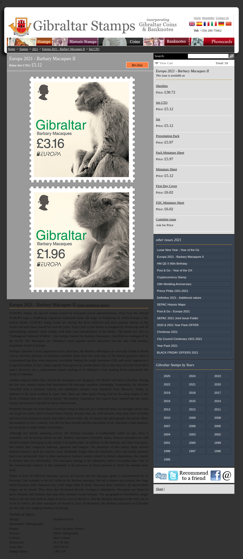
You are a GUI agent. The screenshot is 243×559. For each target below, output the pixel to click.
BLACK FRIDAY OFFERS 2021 (177, 352)
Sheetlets (162, 86)
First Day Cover (166, 186)
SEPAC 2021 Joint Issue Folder (177, 318)
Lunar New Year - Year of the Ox (178, 249)
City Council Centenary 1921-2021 (179, 338)
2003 (192, 434)
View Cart (166, 63)
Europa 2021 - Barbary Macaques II (63, 49)
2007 (167, 426)
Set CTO (94, 49)
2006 (192, 426)
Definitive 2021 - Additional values (179, 297)
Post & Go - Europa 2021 (173, 311)
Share (160, 489)
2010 (167, 417)
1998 (167, 451)
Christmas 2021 (167, 331)
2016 (167, 401)
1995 (167, 459)
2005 (217, 426)
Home (11, 49)
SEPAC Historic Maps (171, 304)
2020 (217, 384)
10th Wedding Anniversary (174, 284)
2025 (167, 376)
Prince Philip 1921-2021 (172, 290)
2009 (192, 417)
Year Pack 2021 (167, 345)
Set (158, 119)
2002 (217, 434)
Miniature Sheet (166, 169)
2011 (217, 409)
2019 (167, 392)
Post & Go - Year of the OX (174, 270)
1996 (217, 451)
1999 (217, 442)
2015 (192, 401)
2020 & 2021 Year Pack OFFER (178, 325)
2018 (192, 392)
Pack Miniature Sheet (170, 152)
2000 (192, 442)
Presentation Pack (168, 136)
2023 (217, 376)
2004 (167, 434)
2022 (167, 384)
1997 (192, 451)
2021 (35, 49)
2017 (217, 392)
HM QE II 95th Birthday (172, 263)
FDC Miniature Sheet (170, 202)
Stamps (23, 49)
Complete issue (166, 219)
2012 (192, 409)
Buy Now (137, 64)
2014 (217, 401)
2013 (167, 409)
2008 (217, 417)
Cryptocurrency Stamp (171, 277)
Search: (160, 56)
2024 (192, 376)
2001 (167, 442)
